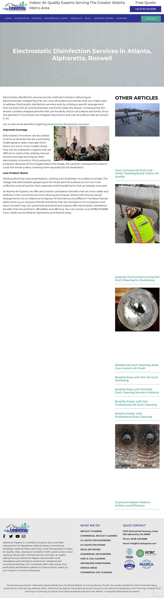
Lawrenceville (10, 588)
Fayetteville (127, 585)
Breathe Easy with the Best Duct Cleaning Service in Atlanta (137, 391)
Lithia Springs (24, 588)
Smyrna (90, 588)
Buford (78, 585)
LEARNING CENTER (103, 18)
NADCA (99, 591)
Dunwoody (115, 585)
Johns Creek (140, 585)
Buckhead (69, 585)
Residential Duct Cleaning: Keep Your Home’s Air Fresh (137, 366)
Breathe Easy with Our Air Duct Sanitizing (136, 379)
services (36, 18)
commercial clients (56, 18)
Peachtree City (55, 588)
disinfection (21, 18)
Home (8, 18)
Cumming (88, 585)
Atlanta (47, 585)
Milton (44, 588)
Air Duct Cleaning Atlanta (67, 591)
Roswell (66, 588)
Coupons (121, 18)
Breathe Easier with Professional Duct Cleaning (133, 415)
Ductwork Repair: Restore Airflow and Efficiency (132, 504)
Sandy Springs (78, 588)
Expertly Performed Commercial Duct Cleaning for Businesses (137, 278)
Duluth (106, 585)
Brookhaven (58, 585)
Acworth (27, 585)
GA (105, 588)
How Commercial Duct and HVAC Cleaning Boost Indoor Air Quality (137, 173)
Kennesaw (152, 585)
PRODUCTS (76, 18)
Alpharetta (38, 585)
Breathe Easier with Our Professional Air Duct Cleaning (136, 403)
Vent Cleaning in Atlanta (143, 588)
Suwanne (99, 588)
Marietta (36, 588)
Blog (88, 18)
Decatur (98, 585)
